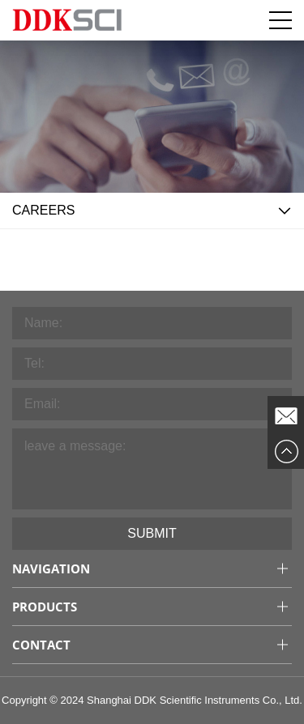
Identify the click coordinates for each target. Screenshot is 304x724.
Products (44, 606)
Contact (41, 645)
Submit (151, 533)
